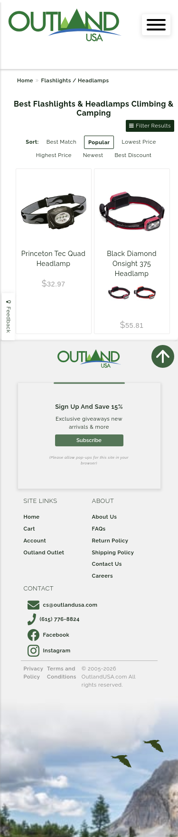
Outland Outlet (44, 552)
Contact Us (107, 564)
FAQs (99, 528)
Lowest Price (139, 141)
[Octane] (145, 292)
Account (35, 540)
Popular (99, 142)
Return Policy (110, 540)
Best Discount (132, 155)
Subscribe (89, 440)
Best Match (61, 141)
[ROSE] (119, 292)
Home (25, 80)
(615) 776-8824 (54, 619)
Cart (29, 528)
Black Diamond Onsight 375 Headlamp (132, 263)
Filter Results (150, 125)
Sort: (32, 141)
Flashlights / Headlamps (75, 80)
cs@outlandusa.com (63, 604)
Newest (93, 155)
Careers (102, 575)
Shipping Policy (113, 552)
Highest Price (54, 155)
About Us (104, 516)
